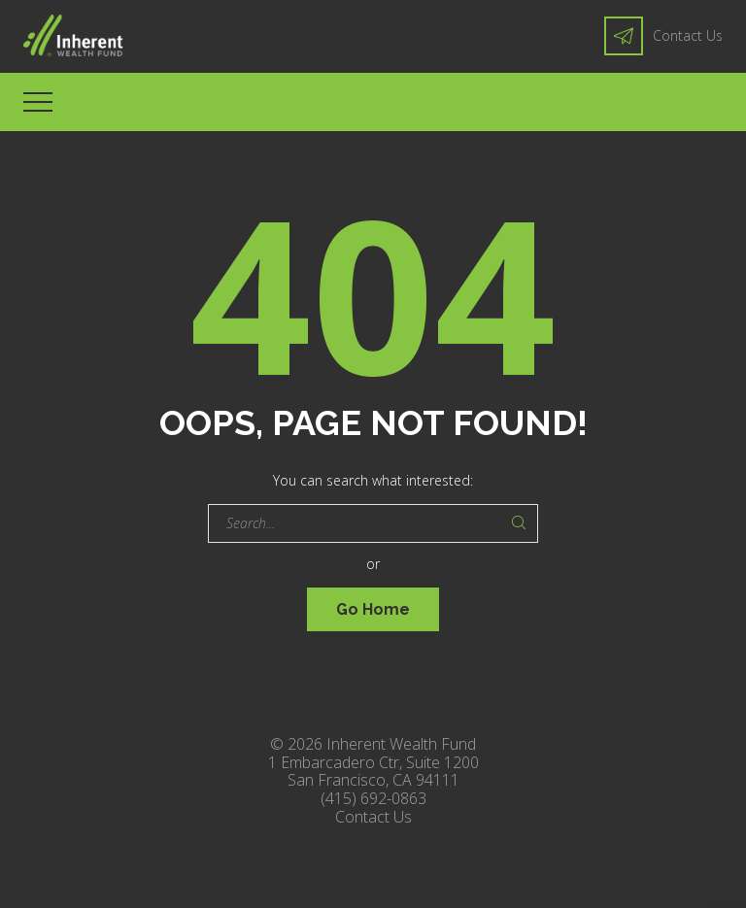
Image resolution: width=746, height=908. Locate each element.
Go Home (373, 609)
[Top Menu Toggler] (38, 102)
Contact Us (688, 35)
